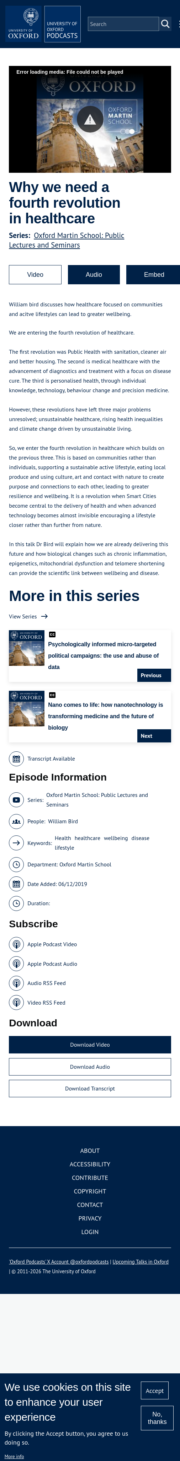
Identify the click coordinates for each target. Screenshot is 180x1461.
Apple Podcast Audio (52, 968)
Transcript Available (51, 763)
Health (63, 842)
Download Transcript (90, 1093)
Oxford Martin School (85, 869)
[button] (90, 124)
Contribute (90, 1182)
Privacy (89, 1223)
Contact (90, 1209)
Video (35, 279)
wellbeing (116, 842)
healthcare (87, 842)
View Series (23, 621)
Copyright (90, 1196)
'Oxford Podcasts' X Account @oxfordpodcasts (58, 1266)
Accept (155, 1391)
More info (14, 1456)
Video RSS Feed (46, 1007)
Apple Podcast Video (52, 949)
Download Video (90, 1049)
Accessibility (90, 1169)
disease (141, 842)
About (90, 1155)
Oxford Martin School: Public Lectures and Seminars (66, 245)
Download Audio (90, 1071)
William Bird (63, 826)
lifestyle (64, 852)
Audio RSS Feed (46, 987)
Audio (94, 279)
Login (90, 1236)
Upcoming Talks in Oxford (141, 1266)
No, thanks (157, 1418)
